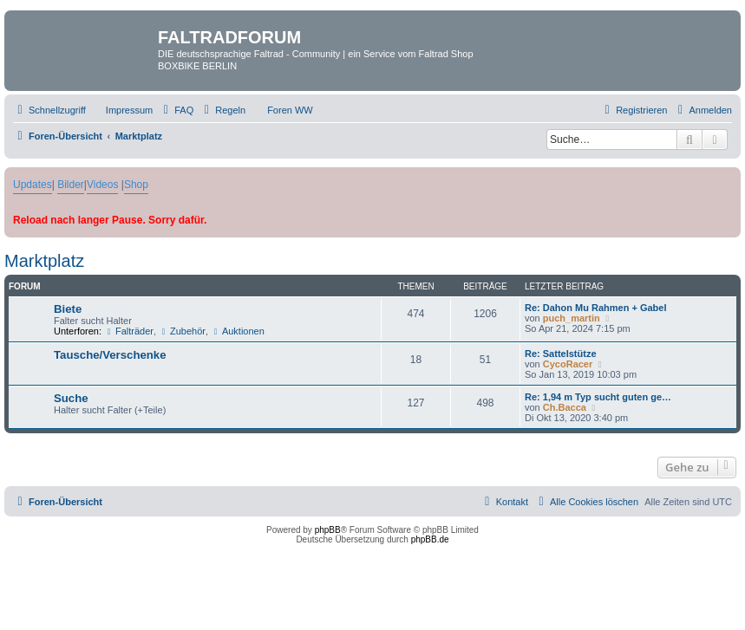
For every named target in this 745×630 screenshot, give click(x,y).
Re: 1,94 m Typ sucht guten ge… (598, 397)
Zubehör (182, 331)
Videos (102, 185)
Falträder (129, 331)
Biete (68, 308)
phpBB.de (430, 539)
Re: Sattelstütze (561, 353)
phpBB (328, 530)
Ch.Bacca (564, 407)
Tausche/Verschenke (110, 354)
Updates (32, 185)
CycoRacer (567, 364)
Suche (71, 398)
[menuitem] (121, 110)
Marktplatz (44, 260)
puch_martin (571, 318)
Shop (136, 185)
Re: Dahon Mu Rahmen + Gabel (596, 307)
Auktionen (238, 331)
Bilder (70, 185)
